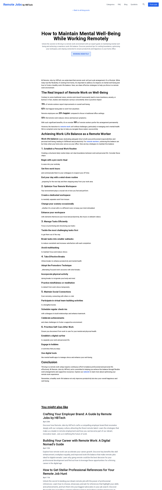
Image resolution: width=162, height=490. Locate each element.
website (86, 372)
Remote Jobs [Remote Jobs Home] (12, 4)
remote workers (92, 141)
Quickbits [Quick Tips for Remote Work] (134, 4)
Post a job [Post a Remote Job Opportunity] (153, 4)
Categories (110, 4)
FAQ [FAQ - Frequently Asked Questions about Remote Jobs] (119, 4)
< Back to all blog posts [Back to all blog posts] (81, 10)
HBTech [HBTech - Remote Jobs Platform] (29, 5)
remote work (65, 127)
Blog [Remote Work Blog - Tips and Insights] (125, 4)
